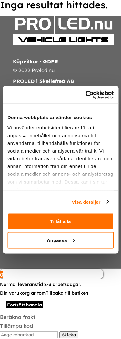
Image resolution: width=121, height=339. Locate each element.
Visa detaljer (86, 201)
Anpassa (61, 240)
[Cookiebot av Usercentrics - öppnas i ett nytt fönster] (86, 94)
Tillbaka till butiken (67, 293)
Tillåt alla (60, 221)
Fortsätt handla (24, 305)
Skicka (69, 334)
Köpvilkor (25, 61)
